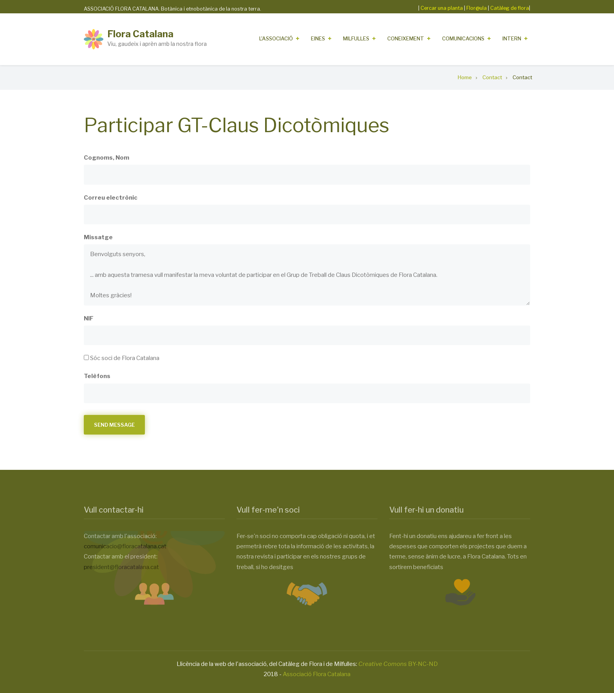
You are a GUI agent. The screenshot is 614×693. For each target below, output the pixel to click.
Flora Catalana (140, 34)
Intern (511, 38)
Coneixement (405, 38)
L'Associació (276, 38)
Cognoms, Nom (106, 157)
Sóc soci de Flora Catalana (124, 358)
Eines (318, 38)
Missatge (98, 237)
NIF (89, 318)
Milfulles (356, 38)
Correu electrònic (110, 197)
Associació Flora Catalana (316, 674)
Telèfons (97, 376)
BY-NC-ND (398, 664)
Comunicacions (463, 38)
